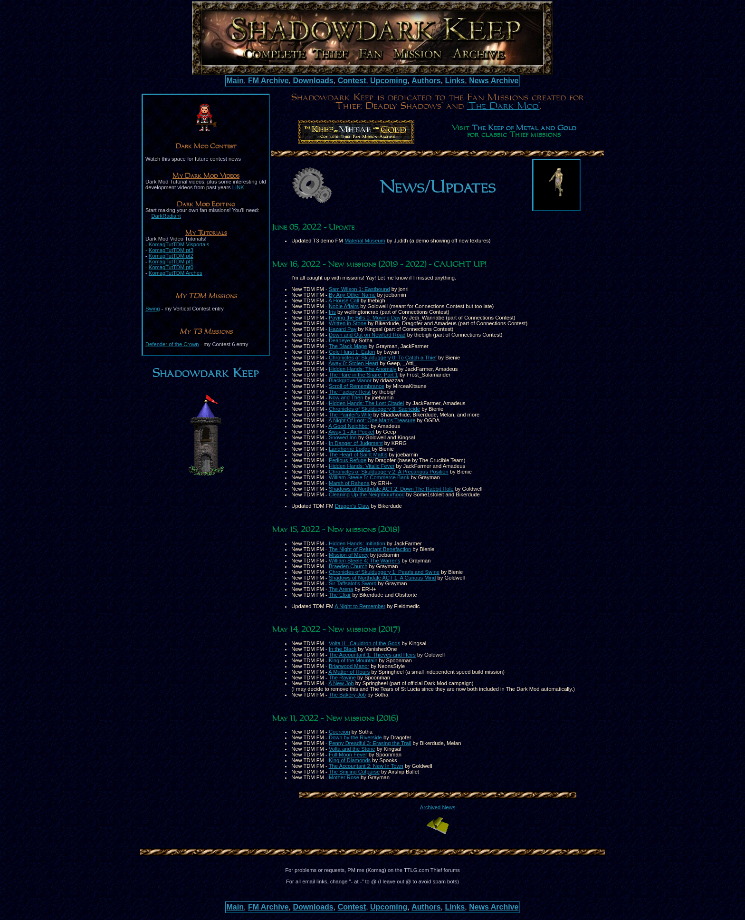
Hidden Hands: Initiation (357, 543)
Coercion (339, 732)
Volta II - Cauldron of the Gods (365, 643)
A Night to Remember (359, 606)
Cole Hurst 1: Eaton (352, 352)
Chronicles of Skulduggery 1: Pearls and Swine (384, 572)
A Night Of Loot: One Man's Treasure (371, 420)
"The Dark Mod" (503, 106)
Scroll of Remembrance (356, 386)
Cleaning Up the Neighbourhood (367, 494)
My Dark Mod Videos (205, 176)
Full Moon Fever (348, 754)
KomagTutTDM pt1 (171, 261)
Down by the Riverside (355, 737)
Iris (332, 312)
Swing (152, 308)
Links (455, 81)
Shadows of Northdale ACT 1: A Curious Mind (382, 578)
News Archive (493, 81)
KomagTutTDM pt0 (171, 267)
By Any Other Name (352, 295)
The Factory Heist (350, 392)
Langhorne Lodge (350, 449)
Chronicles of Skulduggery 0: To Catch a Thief (383, 357)
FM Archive (268, 81)
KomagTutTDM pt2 (171, 256)
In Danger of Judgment (356, 443)
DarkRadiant (166, 216)
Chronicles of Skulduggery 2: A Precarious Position (389, 472)
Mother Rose (344, 777)
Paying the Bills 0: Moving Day (365, 317)
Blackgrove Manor (350, 380)
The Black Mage (348, 346)
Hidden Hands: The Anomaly (362, 369)
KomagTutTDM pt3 (171, 250)
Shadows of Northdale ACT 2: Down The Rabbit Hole (391, 489)
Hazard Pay (342, 329)
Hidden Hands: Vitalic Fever (361, 466)
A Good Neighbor (348, 426)
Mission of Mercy (349, 555)
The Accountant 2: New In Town (366, 766)
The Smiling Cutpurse (354, 772)
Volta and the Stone (352, 749)
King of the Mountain (353, 660)
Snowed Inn (343, 437)
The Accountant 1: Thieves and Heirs (372, 655)
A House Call (343, 300)
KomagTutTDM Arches (175, 273)
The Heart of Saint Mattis (358, 454)
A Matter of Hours (349, 672)
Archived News (438, 807)
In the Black (342, 649)
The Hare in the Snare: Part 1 (363, 375)
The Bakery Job (347, 694)
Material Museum (364, 240)
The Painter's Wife (350, 414)
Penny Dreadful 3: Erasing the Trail (370, 743)
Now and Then (346, 397)
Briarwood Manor (349, 666)
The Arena (341, 589)
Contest (352, 81)
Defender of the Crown (172, 344)
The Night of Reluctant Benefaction (370, 549)
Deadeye (339, 340)
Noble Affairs (344, 306)
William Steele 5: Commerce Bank (369, 477)
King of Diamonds (350, 760)
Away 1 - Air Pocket (351, 432)
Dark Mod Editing (206, 204)
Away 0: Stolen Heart (353, 363)
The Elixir (340, 595)
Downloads (313, 81)
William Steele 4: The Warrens (364, 560)
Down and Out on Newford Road (367, 335)
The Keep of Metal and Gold (524, 128)
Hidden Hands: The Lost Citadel (366, 403)
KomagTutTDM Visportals (179, 244)
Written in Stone (347, 323)
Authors (425, 81)
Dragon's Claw (352, 506)
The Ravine (342, 677)
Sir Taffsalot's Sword (353, 583)
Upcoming (388, 81)
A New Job (340, 683)
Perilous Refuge (348, 460)
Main (235, 81)
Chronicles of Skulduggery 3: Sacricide (374, 409)
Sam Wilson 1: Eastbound (359, 289)
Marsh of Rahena (349, 483)
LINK (238, 187)
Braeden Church (348, 566)
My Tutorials (206, 233)
